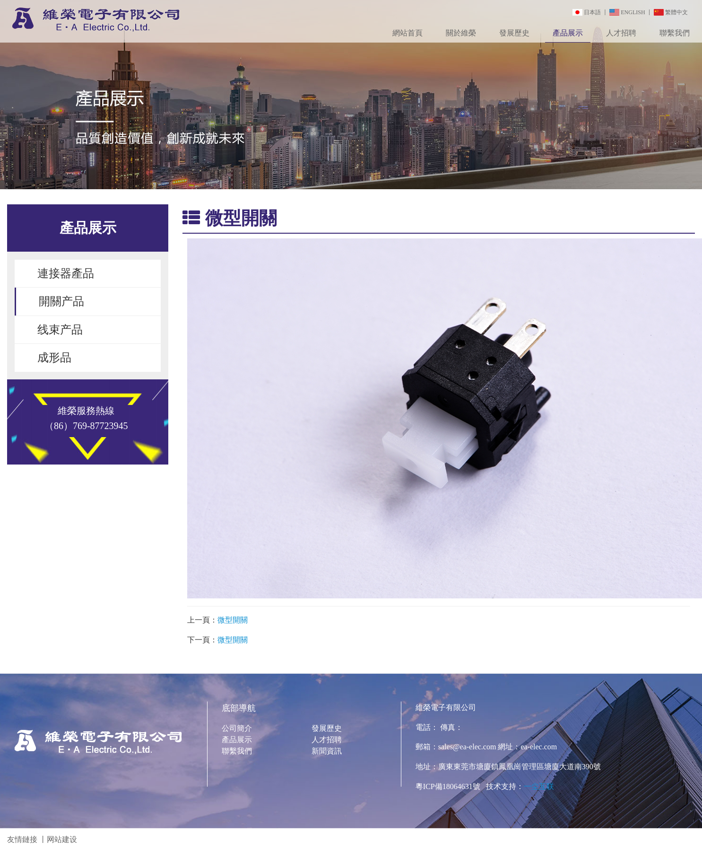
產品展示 (568, 33)
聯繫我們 (674, 33)
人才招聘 (621, 33)
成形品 (54, 357)
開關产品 (61, 301)
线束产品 (60, 330)
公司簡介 (237, 728)
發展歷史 (514, 33)
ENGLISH (633, 12)
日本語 (592, 12)
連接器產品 (65, 273)
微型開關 (232, 620)
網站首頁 (407, 33)
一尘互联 (539, 786)
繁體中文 (676, 12)
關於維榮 (461, 33)
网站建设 (62, 839)
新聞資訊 (327, 751)
